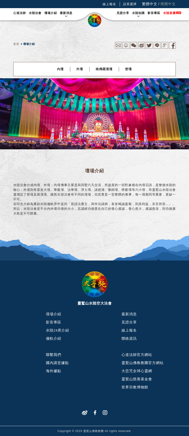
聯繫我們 (53, 355)
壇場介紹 (50, 13)
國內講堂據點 (57, 363)
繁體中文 (149, 4)
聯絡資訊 (129, 338)
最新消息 (66, 13)
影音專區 (154, 13)
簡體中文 (168, 4)
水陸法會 (35, 13)
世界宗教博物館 (135, 387)
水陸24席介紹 (57, 330)
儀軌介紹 (53, 338)
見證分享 (123, 13)
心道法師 (19, 13)
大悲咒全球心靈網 (137, 371)
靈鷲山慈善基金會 (137, 379)
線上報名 (109, 4)
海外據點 (53, 371)
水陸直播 (169, 13)
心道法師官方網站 (137, 355)
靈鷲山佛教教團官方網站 (143, 363)
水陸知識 (138, 13)
